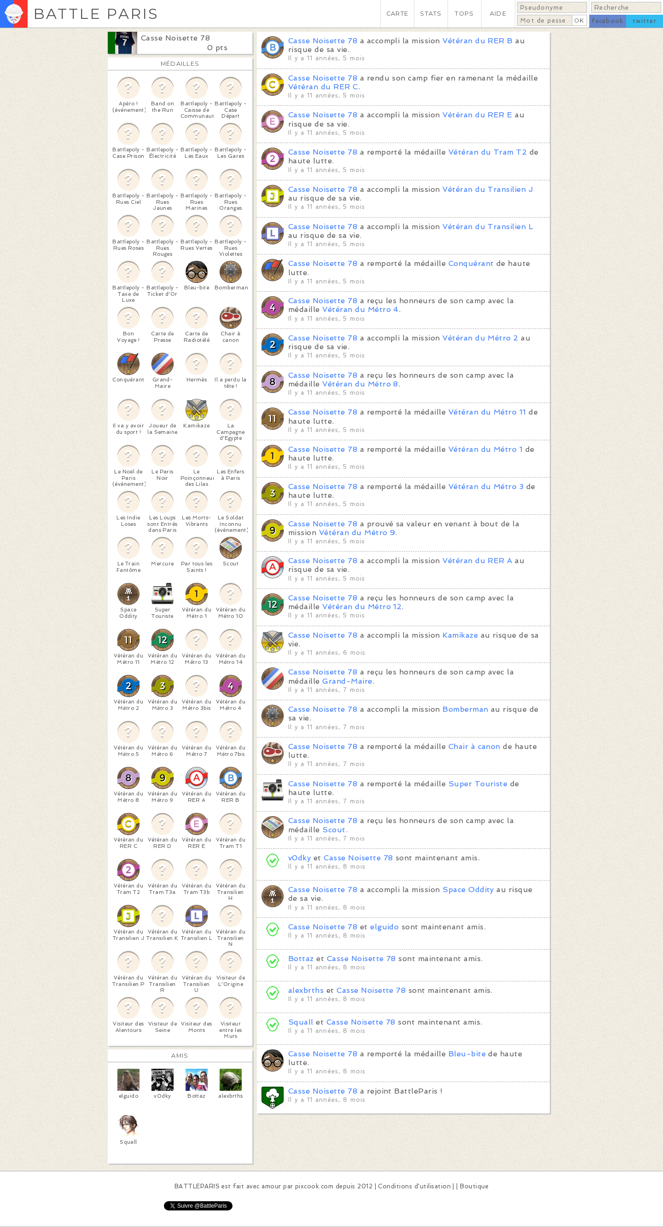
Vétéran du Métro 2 (480, 338)
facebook (607, 20)
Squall (301, 1022)
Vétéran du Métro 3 (486, 486)
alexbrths (306, 990)
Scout (333, 829)
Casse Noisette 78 (175, 38)
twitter (645, 20)
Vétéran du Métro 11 (487, 412)
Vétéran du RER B (477, 40)
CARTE (397, 13)
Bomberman (465, 709)
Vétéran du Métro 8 (360, 384)
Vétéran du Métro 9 (357, 532)
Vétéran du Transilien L (487, 226)
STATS (431, 13)
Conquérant (471, 263)
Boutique (474, 1186)
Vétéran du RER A (477, 560)
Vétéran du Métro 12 (361, 606)
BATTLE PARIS (96, 14)
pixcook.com (314, 1186)
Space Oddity (468, 889)
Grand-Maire (347, 681)
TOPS (464, 13)
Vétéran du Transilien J (487, 189)
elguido (384, 926)
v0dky (299, 857)
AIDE (498, 13)
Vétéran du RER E (477, 114)
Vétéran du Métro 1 (485, 449)
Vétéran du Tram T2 (487, 152)
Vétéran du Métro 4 (360, 309)
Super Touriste (478, 783)
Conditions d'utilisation (414, 1186)
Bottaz (301, 958)
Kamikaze (460, 635)
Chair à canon (474, 746)
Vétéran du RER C (323, 86)
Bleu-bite (467, 1053)
